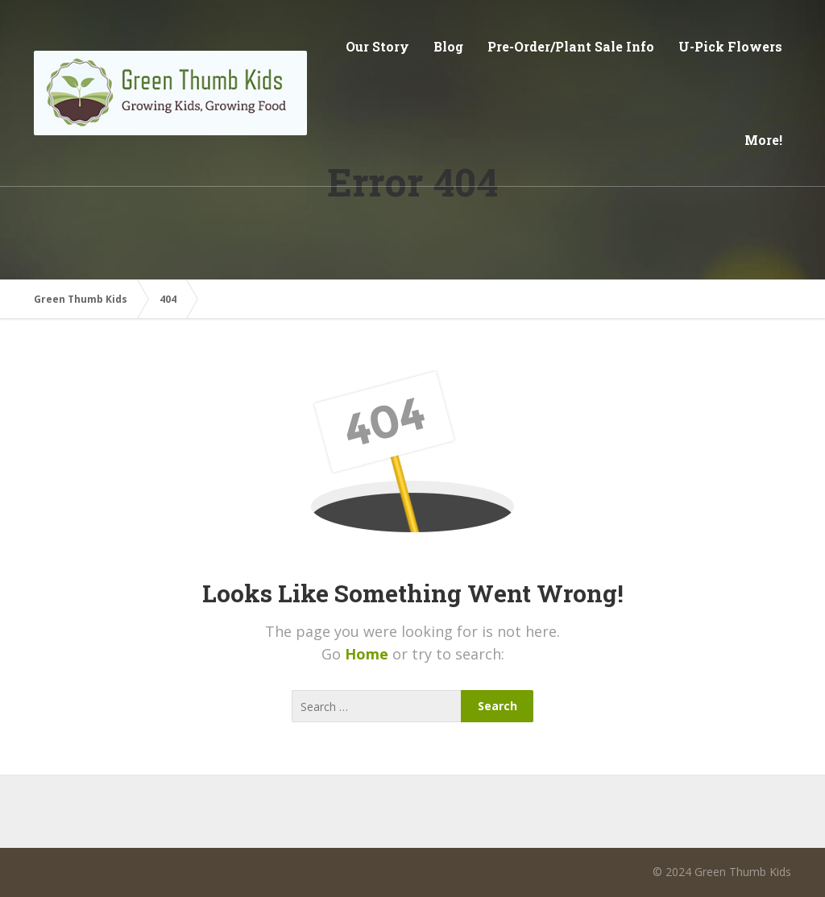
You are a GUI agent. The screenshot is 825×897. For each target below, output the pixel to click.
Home (368, 653)
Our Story (377, 46)
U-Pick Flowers (730, 46)
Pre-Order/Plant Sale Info (570, 46)
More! (763, 139)
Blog (448, 46)
